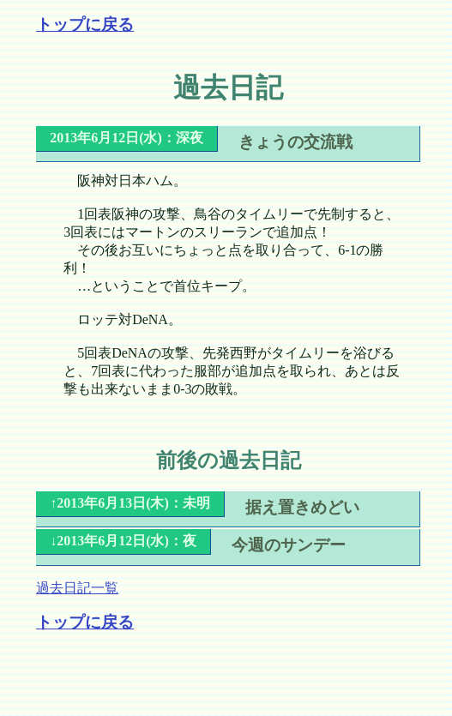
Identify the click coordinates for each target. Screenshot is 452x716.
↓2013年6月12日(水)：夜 (123, 540)
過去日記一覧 (77, 588)
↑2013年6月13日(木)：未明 (130, 503)
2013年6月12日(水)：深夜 (126, 137)
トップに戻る (85, 24)
